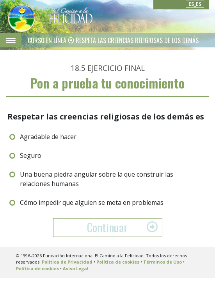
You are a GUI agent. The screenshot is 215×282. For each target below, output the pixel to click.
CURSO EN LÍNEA (48, 40)
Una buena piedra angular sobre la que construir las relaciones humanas (96, 179)
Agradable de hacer (48, 136)
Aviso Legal (76, 268)
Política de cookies (117, 262)
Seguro (30, 155)
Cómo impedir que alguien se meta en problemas (91, 202)
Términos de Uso (162, 262)
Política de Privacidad (67, 262)
